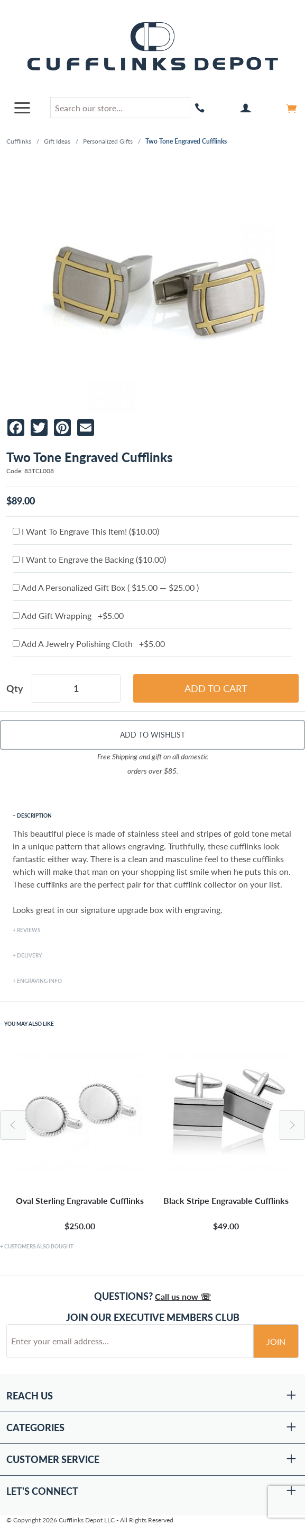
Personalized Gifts (108, 141)
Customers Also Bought (38, 1246)
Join (275, 1341)
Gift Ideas (57, 141)
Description (34, 815)
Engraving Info (39, 981)
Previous (12, 1125)
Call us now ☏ (183, 1296)
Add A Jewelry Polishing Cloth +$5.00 (89, 644)
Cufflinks (18, 141)
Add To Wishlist (152, 734)
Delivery (29, 955)
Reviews (28, 930)
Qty (14, 688)
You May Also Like (29, 1024)
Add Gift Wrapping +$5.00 (68, 615)
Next (292, 1125)
